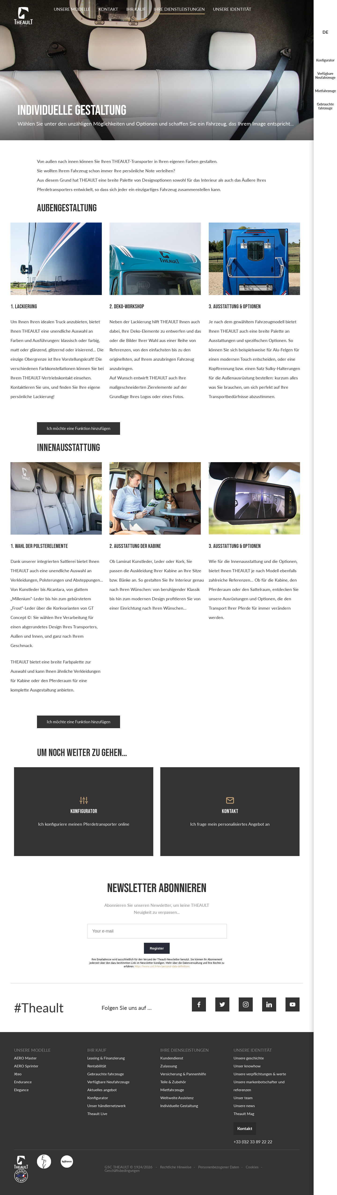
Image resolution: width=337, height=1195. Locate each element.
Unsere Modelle (72, 9)
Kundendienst (171, 1050)
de (325, 32)
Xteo (18, 1066)
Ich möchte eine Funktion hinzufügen (82, 429)
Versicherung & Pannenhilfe (183, 1066)
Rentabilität (96, 1058)
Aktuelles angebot (102, 1082)
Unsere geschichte (249, 1050)
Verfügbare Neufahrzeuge (325, 75)
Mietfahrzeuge (325, 91)
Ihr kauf (136, 9)
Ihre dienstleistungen (179, 9)
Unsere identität (232, 9)
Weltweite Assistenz (177, 1090)
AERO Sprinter (26, 1058)
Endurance (23, 1074)
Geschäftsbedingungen (122, 1164)
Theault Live (97, 1106)
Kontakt (108, 9)
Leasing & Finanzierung (106, 1050)
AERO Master (25, 1050)
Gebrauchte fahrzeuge (325, 106)
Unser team (243, 1090)
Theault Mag (244, 1106)
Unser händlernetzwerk (106, 1098)
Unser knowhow (247, 1058)
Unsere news (244, 1098)
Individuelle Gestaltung (179, 1098)
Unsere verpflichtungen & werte (260, 1066)
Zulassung (168, 1058)
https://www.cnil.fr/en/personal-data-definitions (162, 965)
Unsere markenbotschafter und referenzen (259, 1078)
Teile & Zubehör (173, 1074)
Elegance (21, 1082)
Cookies (252, 1161)
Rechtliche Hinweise (175, 1161)
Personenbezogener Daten (218, 1161)
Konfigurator (325, 60)
